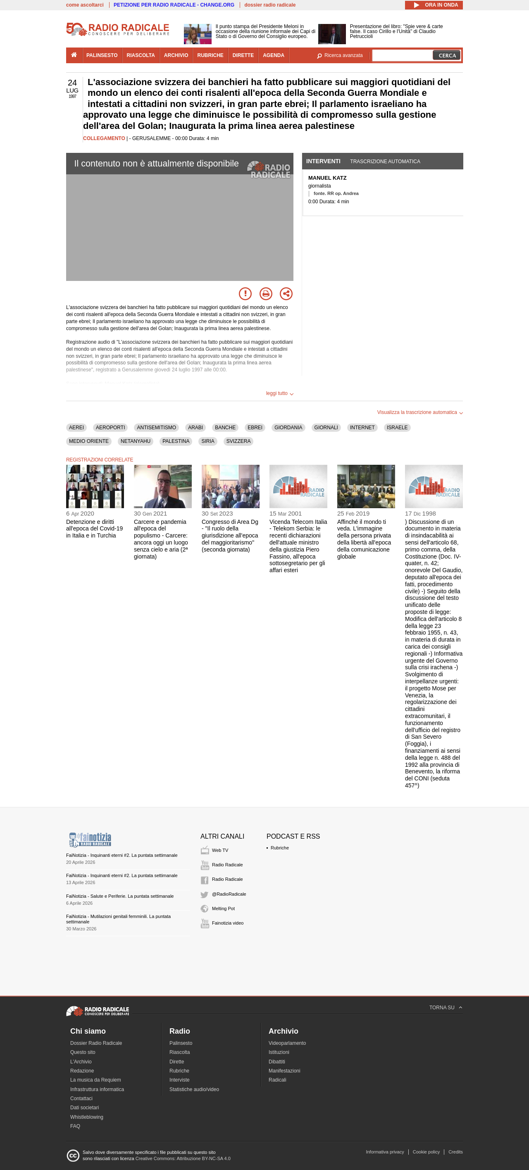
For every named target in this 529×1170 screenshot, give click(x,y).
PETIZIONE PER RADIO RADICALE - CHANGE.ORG (174, 5)
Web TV (220, 850)
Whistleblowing (86, 1117)
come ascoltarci (85, 5)
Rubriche (280, 847)
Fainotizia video (227, 922)
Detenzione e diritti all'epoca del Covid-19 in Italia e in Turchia (94, 528)
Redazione (82, 1071)
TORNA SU (442, 1008)
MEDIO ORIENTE (89, 441)
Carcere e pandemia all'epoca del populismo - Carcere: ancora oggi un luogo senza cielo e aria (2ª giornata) (161, 539)
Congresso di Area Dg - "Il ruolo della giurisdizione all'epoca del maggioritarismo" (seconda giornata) (230, 535)
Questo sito (82, 1052)
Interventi (323, 161)
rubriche (210, 55)
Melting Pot (223, 908)
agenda (273, 55)
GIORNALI (326, 427)
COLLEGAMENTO (104, 138)
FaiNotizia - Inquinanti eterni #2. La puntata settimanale (122, 855)
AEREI (76, 427)
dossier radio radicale (269, 5)
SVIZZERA (238, 441)
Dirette (176, 1062)
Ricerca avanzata (343, 55)
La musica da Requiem (95, 1080)
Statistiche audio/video (194, 1089)
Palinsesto (180, 1043)
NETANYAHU (135, 441)
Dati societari (84, 1108)
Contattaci (81, 1098)
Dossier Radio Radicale (96, 1043)
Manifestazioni (284, 1071)
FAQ (75, 1126)
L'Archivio (81, 1062)
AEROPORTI (110, 427)
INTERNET (362, 427)
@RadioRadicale (229, 894)
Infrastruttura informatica (97, 1089)
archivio (176, 55)
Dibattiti (277, 1062)
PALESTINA (175, 441)
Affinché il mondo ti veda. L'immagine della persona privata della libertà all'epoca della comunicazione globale (364, 539)
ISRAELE (397, 427)
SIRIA (207, 441)
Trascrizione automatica (385, 161)
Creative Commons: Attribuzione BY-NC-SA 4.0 (183, 1158)
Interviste (179, 1080)
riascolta (141, 55)
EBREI (255, 427)
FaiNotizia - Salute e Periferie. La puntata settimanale (120, 896)
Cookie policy (426, 1151)
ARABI (195, 427)
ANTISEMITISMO (156, 427)
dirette (243, 55)
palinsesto (102, 55)
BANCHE (225, 427)
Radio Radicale (227, 864)
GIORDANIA (288, 427)
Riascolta (179, 1052)
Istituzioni (279, 1052)
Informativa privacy (385, 1151)
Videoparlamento (287, 1043)
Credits (455, 1151)
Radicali (277, 1080)
